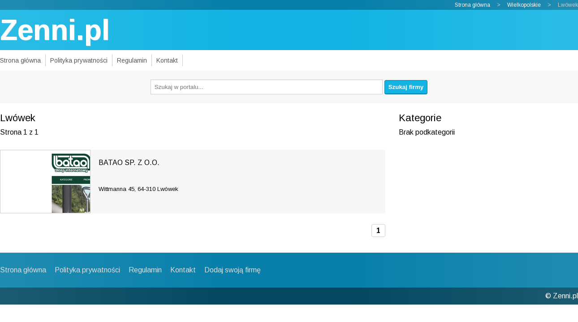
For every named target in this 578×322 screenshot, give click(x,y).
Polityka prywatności (79, 60)
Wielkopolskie (524, 5)
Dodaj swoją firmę (232, 270)
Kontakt (167, 60)
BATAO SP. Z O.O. (129, 162)
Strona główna (472, 5)
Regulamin (132, 60)
